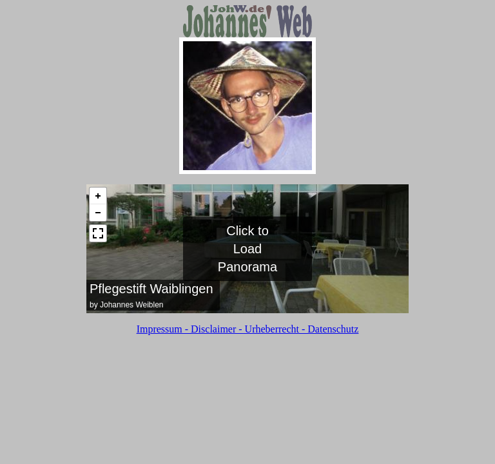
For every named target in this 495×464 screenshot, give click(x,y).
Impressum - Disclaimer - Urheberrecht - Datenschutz (248, 329)
